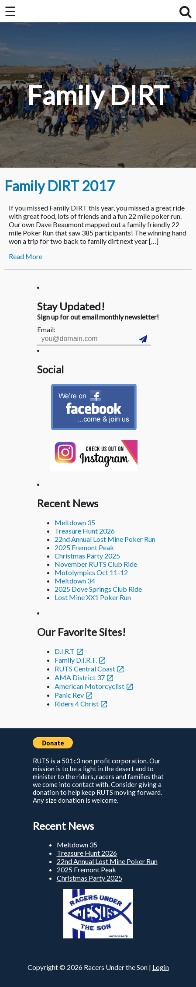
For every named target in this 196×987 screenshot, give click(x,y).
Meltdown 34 (75, 580)
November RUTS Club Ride (96, 564)
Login (160, 967)
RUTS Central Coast (85, 668)
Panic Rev (69, 695)
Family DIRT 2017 (59, 185)
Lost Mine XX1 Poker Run (93, 597)
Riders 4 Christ (77, 703)
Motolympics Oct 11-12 (91, 572)
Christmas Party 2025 (87, 555)
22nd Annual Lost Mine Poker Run (105, 539)
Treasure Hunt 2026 (85, 531)
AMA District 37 (80, 677)
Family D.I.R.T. (76, 660)
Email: (46, 329)
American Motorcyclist (89, 686)
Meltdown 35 (75, 522)
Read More (25, 256)
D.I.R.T (65, 651)
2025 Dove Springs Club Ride (98, 589)
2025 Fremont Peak (84, 547)
